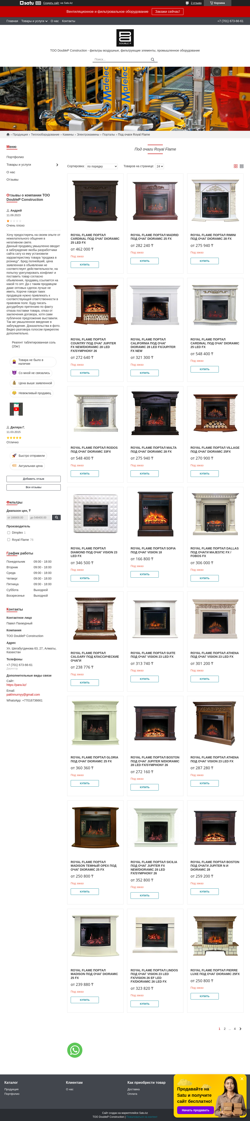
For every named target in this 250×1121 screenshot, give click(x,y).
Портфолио (15, 157)
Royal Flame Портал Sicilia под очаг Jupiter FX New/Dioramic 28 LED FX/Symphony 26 (154, 867)
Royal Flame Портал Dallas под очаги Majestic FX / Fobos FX (215, 552)
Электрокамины (88, 134)
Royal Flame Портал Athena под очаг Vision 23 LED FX (215, 655)
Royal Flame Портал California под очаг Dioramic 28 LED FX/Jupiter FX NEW (153, 345)
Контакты (68, 21)
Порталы (108, 134)
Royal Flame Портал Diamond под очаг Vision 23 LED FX (94, 552)
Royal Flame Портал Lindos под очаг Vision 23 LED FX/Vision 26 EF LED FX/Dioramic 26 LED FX (154, 976)
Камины (68, 134)
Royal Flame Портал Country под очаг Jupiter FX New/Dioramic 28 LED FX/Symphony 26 (93, 345)
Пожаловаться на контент (141, 1116)
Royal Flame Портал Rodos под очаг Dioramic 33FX (94, 449)
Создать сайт (51, 3)
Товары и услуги (32, 21)
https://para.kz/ (16, 685)
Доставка (133, 1089)
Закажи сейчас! (167, 11)
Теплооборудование (45, 134)
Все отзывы (33, 487)
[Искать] (153, 59)
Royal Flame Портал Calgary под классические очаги (95, 656)
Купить (85, 264)
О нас (55, 21)
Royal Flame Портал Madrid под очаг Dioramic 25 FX (154, 237)
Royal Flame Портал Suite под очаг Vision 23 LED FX (153, 655)
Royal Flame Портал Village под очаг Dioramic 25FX (215, 449)
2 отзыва (196, 3)
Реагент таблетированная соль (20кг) (34, 344)
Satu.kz (143, 1113)
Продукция (20, 134)
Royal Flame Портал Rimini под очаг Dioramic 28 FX (213, 237)
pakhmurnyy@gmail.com (23, 694)
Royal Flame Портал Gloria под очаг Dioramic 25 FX (94, 759)
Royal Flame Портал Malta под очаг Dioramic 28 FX (153, 449)
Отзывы (12, 179)
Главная (12, 21)
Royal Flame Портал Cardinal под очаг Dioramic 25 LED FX (95, 238)
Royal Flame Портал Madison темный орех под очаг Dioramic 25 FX (93, 865)
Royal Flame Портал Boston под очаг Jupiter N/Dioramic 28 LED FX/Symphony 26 (155, 761)
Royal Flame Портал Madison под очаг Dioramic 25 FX (94, 974)
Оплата (132, 1093)
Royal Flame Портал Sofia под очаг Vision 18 (153, 550)
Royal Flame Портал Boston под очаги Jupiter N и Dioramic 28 (215, 865)
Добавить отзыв (33, 478)
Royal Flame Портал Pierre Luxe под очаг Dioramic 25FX (215, 972)
